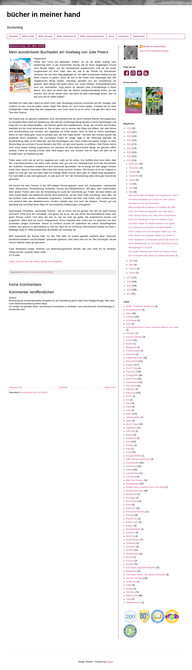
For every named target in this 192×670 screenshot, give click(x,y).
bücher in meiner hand (43, 14)
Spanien (130, 564)
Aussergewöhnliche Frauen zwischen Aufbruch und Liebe (152, 327)
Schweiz (130, 550)
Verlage (129, 588)
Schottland (131, 543)
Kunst (128, 452)
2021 (129, 148)
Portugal (130, 515)
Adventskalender (133, 310)
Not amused (131, 501)
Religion (129, 526)
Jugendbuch (131, 428)
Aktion (129, 313)
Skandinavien (132, 554)
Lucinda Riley (132, 473)
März (131, 264)
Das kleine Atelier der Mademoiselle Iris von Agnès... (152, 223)
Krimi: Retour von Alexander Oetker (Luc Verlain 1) (152, 235)
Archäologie (131, 320)
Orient (129, 504)
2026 (129, 128)
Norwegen (130, 498)
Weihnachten (132, 595)
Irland (128, 403)
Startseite (13, 36)
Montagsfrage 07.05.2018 (140, 247)
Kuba (128, 449)
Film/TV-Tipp (132, 368)
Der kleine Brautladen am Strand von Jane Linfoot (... (153, 199)
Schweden (131, 546)
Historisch (130, 393)
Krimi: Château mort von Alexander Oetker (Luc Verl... (153, 231)
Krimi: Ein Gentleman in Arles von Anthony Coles (151, 219)
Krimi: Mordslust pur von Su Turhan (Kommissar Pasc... (154, 243)
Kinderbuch (131, 438)
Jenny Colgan (132, 424)
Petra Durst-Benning (135, 511)
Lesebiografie (132, 463)
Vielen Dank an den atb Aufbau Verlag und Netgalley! (35, 261)
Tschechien (131, 581)
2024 (129, 136)
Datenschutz (139, 36)
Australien (130, 333)
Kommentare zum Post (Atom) (34, 392)
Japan (129, 421)
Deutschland (131, 361)
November (134, 168)
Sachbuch (130, 532)
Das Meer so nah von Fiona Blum (144, 203)
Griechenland (132, 382)
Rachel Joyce (132, 522)
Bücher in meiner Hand (154, 46)
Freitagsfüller (132, 375)
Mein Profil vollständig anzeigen (154, 51)
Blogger (109, 662)
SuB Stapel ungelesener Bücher (140, 567)
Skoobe (129, 557)
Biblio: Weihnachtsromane (92, 36)
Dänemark (130, 354)
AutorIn (129, 340)
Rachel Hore (131, 519)
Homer (129, 396)
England (130, 365)
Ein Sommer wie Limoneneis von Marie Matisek (150, 227)
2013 (129, 294)
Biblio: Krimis (28, 36)
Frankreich (131, 372)
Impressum (124, 36)
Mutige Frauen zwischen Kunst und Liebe (145, 487)
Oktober (133, 172)
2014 (129, 290)
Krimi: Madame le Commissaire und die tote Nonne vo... (154, 239)
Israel (128, 410)
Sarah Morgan (132, 539)
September (134, 176)
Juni (131, 188)
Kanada (129, 435)
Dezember (134, 164)
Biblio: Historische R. (66, 36)
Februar (133, 268)
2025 (129, 132)
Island (128, 406)
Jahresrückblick (133, 417)
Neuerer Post (16, 387)
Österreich (130, 508)
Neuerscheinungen (134, 491)
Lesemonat (131, 466)
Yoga (128, 599)
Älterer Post (110, 387)
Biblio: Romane (45, 36)
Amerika (130, 317)
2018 (129, 160)
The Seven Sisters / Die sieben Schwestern (146, 574)
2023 (129, 140)
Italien (128, 414)
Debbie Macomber (134, 358)
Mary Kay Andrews (134, 480)
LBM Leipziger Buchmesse (138, 459)
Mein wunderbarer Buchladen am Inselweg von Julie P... (154, 195)
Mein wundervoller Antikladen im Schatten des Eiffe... (153, 207)
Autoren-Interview (134, 337)
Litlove (129, 469)
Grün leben (131, 386)
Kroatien (130, 445)
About (111, 36)
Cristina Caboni (133, 351)
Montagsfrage (132, 484)
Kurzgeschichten (133, 456)
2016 (129, 281)
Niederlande (131, 494)
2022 (129, 144)
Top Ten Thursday (134, 578)
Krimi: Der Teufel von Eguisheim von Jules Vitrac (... (152, 211)
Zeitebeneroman (133, 602)
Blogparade (131, 347)
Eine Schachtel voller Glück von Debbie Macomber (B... (154, 255)
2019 (129, 156)
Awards (129, 344)
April (131, 261)
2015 (129, 286)
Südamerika (131, 571)
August (132, 180)
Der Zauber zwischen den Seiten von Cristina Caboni (153, 251)
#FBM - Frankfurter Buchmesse (140, 306)
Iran (128, 400)
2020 (129, 152)
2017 (129, 278)
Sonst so (130, 561)
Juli (131, 184)
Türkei (129, 585)
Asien (128, 324)
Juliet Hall (130, 431)
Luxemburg (131, 476)
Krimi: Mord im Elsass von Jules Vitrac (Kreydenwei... (153, 215)
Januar (132, 273)
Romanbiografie (133, 529)
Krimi (128, 441)
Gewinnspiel (131, 379)
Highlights (130, 389)
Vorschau (130, 592)
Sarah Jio (130, 536)
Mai (131, 192)
